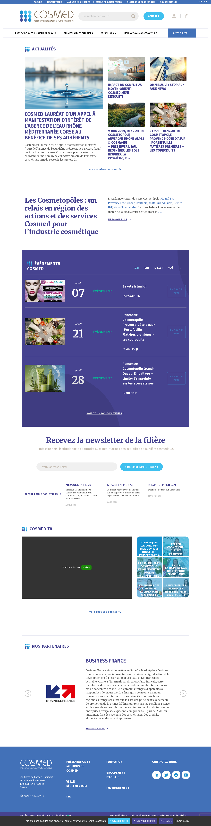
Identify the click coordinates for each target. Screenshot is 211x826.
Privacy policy (182, 821)
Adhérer (153, 16)
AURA (152, 204)
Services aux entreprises (78, 33)
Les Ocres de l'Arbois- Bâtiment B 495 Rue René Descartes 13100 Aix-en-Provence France (37, 785)
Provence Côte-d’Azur (121, 204)
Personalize (166, 821)
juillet (158, 269)
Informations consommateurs (141, 33)
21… (160, 213)
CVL (68, 800)
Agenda (38, 2)
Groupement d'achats (115, 778)
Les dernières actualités (105, 170)
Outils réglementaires (109, 2)
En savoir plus (119, 221)
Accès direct (180, 33)
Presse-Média (109, 33)
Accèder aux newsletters (43, 495)
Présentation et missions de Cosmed (36, 33)
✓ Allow (86, 569)
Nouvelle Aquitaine (125, 209)
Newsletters (54, 2)
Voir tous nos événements (104, 415)
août (171, 269)
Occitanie (141, 204)
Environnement (117, 791)
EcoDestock (141, 2)
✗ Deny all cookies (144, 820)
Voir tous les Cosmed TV (105, 614)
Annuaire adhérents (78, 2)
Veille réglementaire (77, 787)
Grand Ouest (164, 204)
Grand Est (167, 200)
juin (146, 269)
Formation (114, 765)
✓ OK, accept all (118, 820)
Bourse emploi (168, 2)
